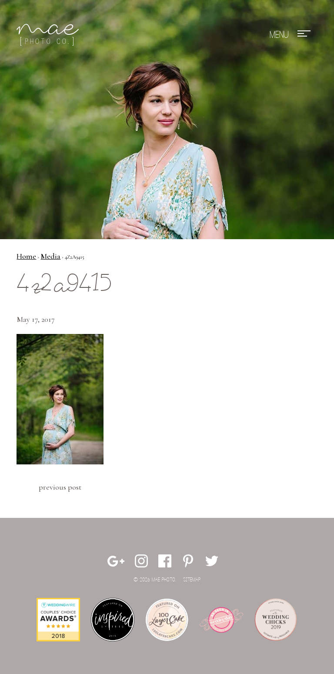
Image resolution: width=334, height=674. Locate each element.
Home (26, 256)
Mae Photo (49, 35)
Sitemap (191, 580)
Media (50, 256)
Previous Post (60, 487)
